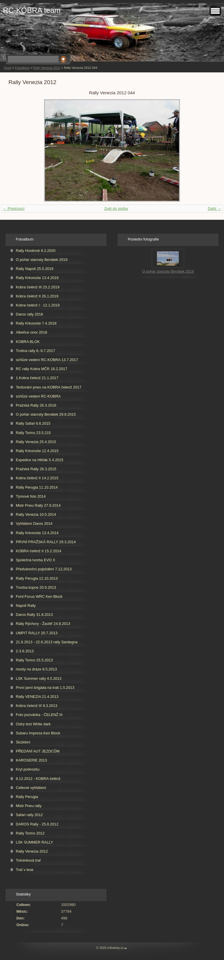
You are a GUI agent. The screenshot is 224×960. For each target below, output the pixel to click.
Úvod (7, 67)
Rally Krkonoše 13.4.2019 (37, 278)
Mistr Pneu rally (28, 806)
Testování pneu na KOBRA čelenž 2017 (48, 387)
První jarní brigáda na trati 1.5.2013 (45, 687)
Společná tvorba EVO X (35, 560)
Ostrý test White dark (33, 724)
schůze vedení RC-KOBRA (38, 396)
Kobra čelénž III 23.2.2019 (37, 287)
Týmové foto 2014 (31, 496)
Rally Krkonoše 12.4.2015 (37, 451)
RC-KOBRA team (32, 10)
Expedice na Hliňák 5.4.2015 (39, 460)
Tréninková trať (28, 860)
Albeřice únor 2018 (31, 332)
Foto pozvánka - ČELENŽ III (39, 714)
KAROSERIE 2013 (31, 760)
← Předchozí (13, 208)
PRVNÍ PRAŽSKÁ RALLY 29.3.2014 (46, 542)
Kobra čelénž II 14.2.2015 (37, 478)
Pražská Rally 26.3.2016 (36, 405)
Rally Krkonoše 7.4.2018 (36, 323)
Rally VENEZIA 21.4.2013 (37, 696)
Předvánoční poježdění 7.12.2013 (43, 569)
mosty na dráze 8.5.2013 (36, 669)
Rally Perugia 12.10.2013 (37, 578)
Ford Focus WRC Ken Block (39, 596)
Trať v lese (25, 869)
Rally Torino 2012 (30, 833)
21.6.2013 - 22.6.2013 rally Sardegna (46, 642)
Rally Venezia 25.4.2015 (36, 442)
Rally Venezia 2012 (46, 67)
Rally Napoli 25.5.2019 (34, 268)
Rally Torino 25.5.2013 (34, 660)
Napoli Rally (26, 605)
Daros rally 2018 (29, 314)
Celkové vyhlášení (31, 787)
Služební (23, 742)
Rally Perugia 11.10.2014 (37, 487)
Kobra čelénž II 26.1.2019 (37, 296)
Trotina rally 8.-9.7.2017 (35, 351)
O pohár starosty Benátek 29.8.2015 (46, 414)
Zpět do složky (116, 208)
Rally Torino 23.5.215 (33, 433)
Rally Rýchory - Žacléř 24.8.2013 (43, 623)
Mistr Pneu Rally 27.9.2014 (38, 505)
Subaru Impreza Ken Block (38, 733)
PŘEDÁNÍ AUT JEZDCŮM (38, 751)
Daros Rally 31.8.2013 (34, 614)
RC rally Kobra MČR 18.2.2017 (41, 369)
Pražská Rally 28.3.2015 (36, 469)
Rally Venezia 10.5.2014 (36, 514)
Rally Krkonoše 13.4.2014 (37, 533)
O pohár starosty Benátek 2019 (41, 259)
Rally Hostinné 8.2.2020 (35, 250)
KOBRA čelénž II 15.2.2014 (38, 551)
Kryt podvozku (27, 769)
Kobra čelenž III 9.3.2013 (36, 705)
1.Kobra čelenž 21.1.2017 (37, 378)
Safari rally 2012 (29, 815)
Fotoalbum (22, 67)
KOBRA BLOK (28, 341)
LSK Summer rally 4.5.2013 (38, 678)
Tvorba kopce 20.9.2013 (36, 587)
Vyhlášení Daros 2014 (34, 523)
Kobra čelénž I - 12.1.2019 (38, 305)
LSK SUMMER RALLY (34, 842)
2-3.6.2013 (25, 651)
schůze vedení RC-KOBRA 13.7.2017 (47, 360)
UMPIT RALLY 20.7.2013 (36, 633)
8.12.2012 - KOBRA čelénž (38, 778)
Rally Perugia (27, 797)
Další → (214, 208)
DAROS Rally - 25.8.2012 (37, 824)
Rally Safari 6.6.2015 (33, 423)
